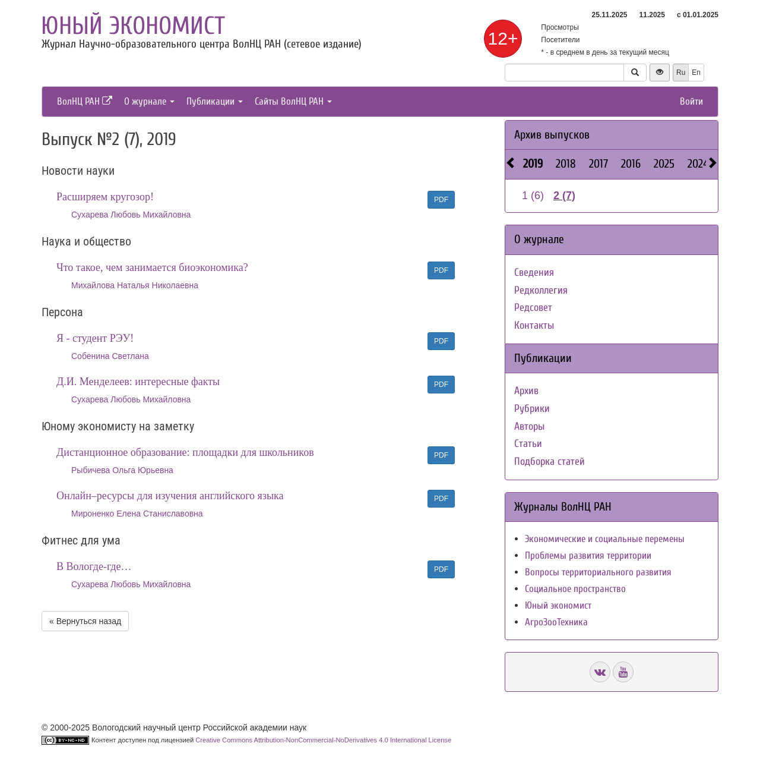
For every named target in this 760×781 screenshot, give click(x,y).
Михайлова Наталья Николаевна (134, 285)
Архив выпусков (552, 134)
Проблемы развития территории (588, 555)
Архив (526, 391)
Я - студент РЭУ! (95, 338)
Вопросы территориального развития (598, 572)
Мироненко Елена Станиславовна (137, 513)
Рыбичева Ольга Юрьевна (122, 470)
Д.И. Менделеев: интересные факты (138, 382)
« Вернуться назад (85, 621)
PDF (441, 200)
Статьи (528, 443)
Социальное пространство (575, 588)
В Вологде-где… (94, 566)
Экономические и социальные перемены (605, 538)
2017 (598, 164)
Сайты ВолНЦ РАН (293, 101)
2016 (631, 164)
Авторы (529, 426)
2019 (533, 164)
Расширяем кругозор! (105, 197)
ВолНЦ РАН (84, 101)
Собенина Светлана (110, 356)
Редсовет (533, 307)
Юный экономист (133, 25)
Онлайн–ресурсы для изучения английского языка (170, 496)
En (696, 72)
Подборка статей (549, 461)
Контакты (534, 325)
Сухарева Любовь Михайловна (131, 214)
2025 (664, 164)
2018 (566, 164)
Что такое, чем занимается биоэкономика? (152, 267)
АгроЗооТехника (556, 622)
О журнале (149, 101)
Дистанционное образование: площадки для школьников (185, 452)
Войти (691, 101)
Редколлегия (541, 290)
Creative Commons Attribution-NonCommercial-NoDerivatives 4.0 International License (323, 740)
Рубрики (532, 408)
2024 (698, 164)
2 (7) (564, 195)
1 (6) (533, 195)
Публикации (214, 101)
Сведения (534, 272)
